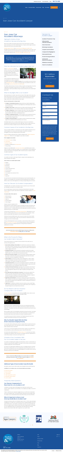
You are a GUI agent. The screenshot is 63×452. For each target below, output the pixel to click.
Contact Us (54, 7)
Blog (50, 1)
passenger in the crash (10, 82)
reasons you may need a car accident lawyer (16, 83)
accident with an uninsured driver (20, 211)
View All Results (49, 86)
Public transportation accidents (10, 374)
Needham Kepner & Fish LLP (9, 48)
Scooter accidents (8, 377)
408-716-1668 (56, 1)
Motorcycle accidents (8, 370)
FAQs (38, 442)
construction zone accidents (20, 147)
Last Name (44, 106)
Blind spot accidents (8, 142)
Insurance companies (7, 293)
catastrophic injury (18, 52)
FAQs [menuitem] (43, 7)
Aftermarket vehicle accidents (10, 376)
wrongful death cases (26, 52)
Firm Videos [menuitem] (47, 7)
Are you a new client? (46, 116)
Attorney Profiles (40, 438)
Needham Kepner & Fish (22, 332)
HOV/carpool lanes (18, 144)
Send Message (50, 138)
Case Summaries (45, 1)
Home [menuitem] (26, 7)
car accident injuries (10, 68)
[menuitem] (49, 39)
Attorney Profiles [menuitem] (31, 7)
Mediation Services (37, 1)
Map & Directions (20, 440)
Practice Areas (39, 440)
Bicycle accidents (8, 371)
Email (43, 113)
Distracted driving (8, 139)
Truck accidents (8, 373)
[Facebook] (57, 436)
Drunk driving (7, 141)
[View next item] (50, 82)
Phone (44, 109)
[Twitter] (58, 436)
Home (38, 436)
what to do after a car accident (11, 222)
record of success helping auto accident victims (24, 48)
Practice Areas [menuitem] (38, 7)
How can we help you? (46, 120)
